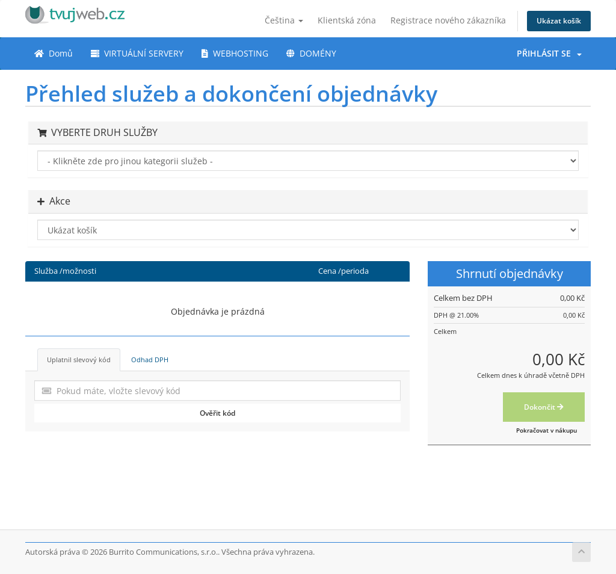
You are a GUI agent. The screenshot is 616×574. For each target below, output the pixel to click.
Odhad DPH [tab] (149, 359)
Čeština (284, 20)
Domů (53, 53)
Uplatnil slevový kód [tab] (79, 359)
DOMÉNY (311, 53)
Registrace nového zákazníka (448, 20)
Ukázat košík (559, 21)
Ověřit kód (217, 413)
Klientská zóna (347, 20)
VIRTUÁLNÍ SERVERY (137, 53)
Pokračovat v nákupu (546, 430)
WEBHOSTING (235, 53)
